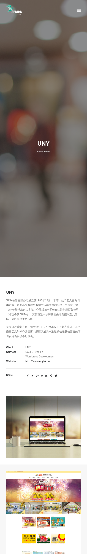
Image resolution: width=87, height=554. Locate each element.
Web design (44, 147)
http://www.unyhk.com (38, 352)
